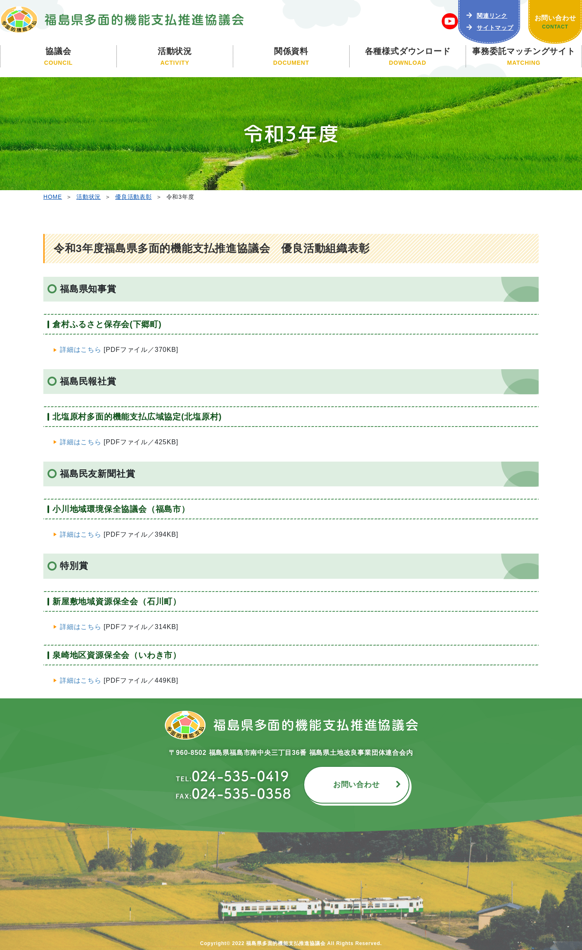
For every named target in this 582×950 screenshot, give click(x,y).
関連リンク (492, 15)
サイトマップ (495, 27)
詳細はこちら (81, 349)
